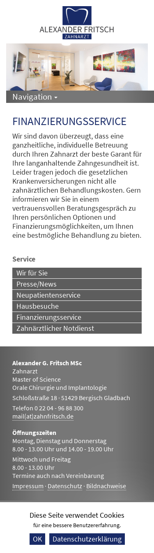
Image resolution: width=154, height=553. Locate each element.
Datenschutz (65, 486)
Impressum (28, 486)
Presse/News (36, 284)
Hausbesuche (37, 306)
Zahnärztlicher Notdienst (55, 328)
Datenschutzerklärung (87, 539)
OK (37, 539)
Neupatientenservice (48, 295)
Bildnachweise (106, 486)
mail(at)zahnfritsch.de (43, 416)
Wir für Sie (32, 273)
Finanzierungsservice (48, 317)
